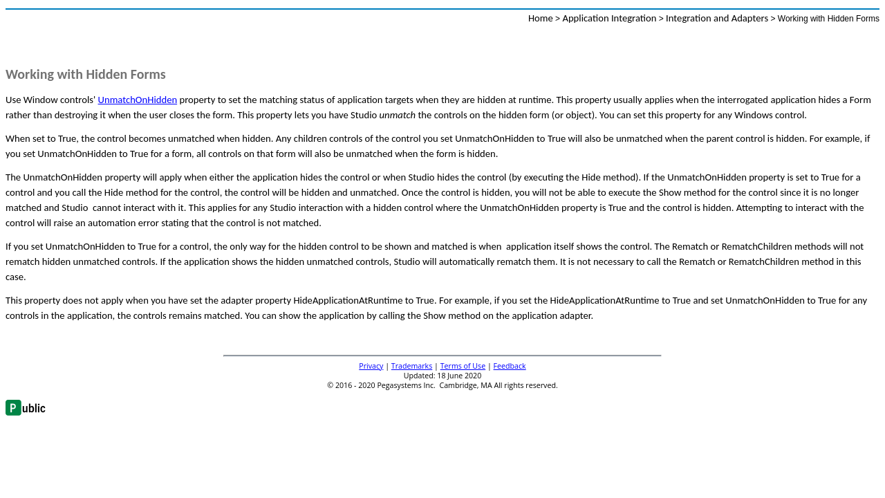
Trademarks (411, 366)
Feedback (510, 366)
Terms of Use (463, 366)
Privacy (371, 366)
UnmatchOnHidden (138, 99)
